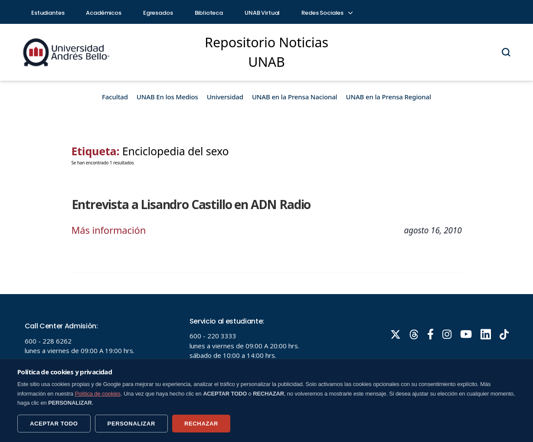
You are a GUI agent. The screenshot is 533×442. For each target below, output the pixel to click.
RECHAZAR (201, 423)
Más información (109, 229)
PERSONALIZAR (131, 423)
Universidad (225, 96)
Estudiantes (47, 13)
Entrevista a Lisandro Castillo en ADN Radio (191, 204)
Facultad (115, 96)
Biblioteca (209, 13)
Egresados (158, 13)
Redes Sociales (326, 13)
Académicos (103, 13)
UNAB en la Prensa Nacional (294, 96)
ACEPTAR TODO (54, 423)
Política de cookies (98, 393)
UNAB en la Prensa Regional (388, 96)
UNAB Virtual (262, 13)
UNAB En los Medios (167, 96)
